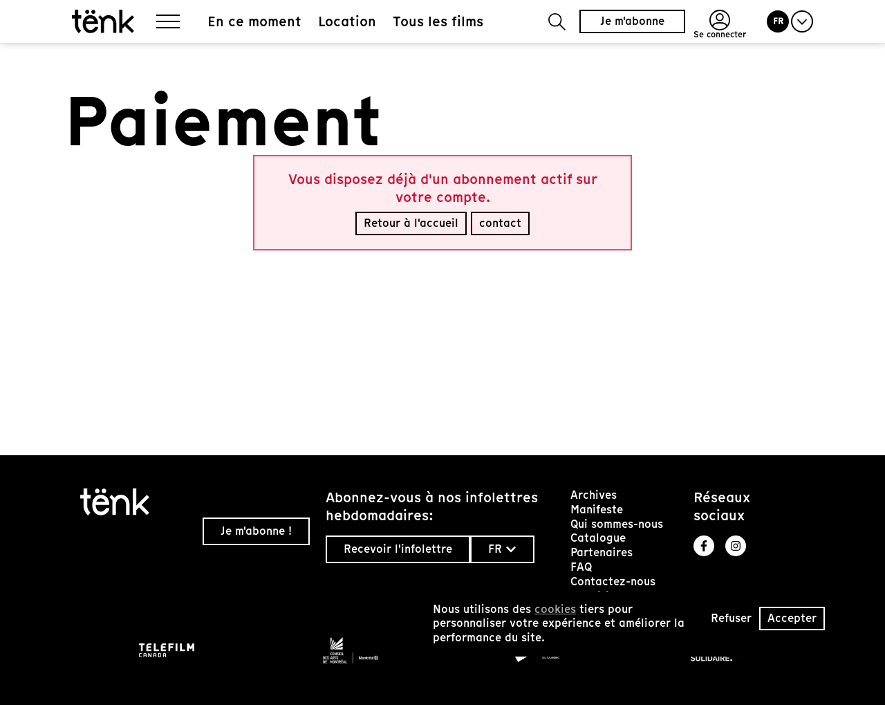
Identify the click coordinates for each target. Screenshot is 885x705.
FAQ (581, 567)
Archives (593, 495)
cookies (555, 609)
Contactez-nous (612, 581)
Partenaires (601, 552)
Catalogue (598, 538)
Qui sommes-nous (616, 524)
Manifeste (596, 510)
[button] (557, 21)
